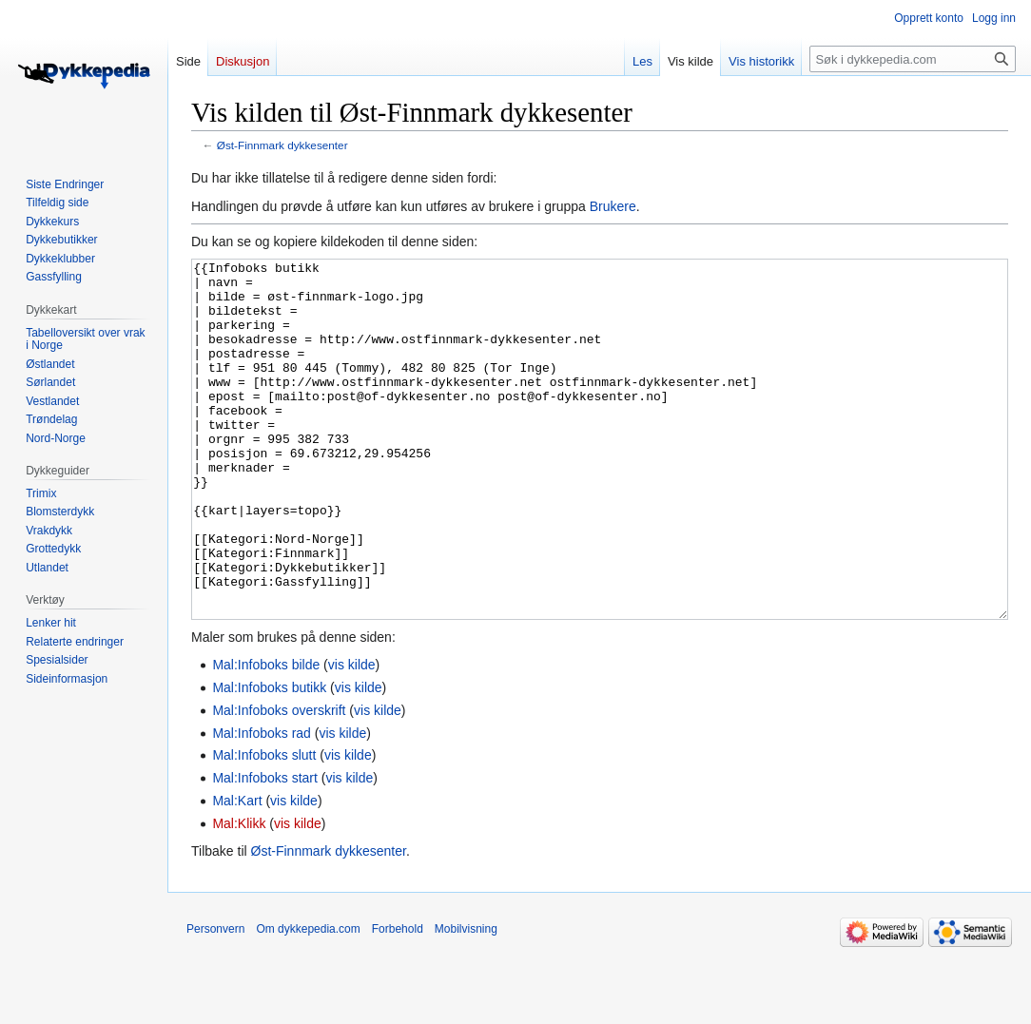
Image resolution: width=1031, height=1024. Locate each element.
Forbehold (397, 1000)
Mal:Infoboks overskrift (278, 781)
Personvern (215, 1000)
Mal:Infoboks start (265, 849)
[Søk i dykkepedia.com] (912, 59)
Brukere (613, 206)
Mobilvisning (466, 1000)
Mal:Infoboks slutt (264, 826)
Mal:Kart (237, 871)
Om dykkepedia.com (308, 1000)
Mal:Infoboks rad (261, 804)
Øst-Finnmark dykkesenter (282, 145)
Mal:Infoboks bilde (266, 736)
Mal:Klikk (238, 894)
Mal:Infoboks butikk (269, 758)
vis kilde (352, 736)
